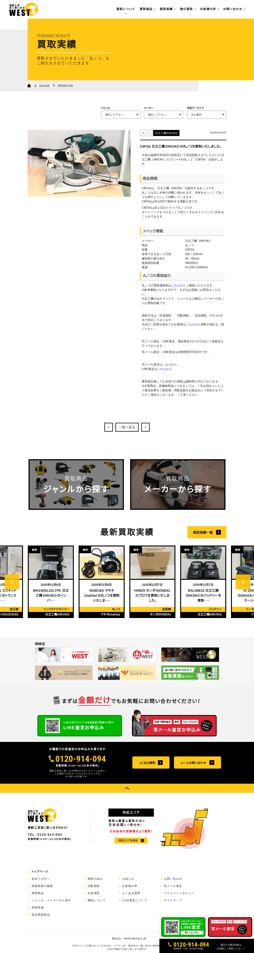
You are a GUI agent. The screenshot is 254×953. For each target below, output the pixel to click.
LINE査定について (135, 900)
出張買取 (94, 893)
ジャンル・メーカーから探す (51, 900)
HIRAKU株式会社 (133, 938)
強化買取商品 (41, 914)
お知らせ (128, 878)
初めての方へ (41, 878)
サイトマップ (173, 900)
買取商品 (146, 9)
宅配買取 (94, 885)
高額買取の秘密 (42, 885)
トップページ (40, 871)
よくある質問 (147, 763)
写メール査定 (173, 885)
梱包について (97, 900)
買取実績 (166, 9)
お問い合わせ (232, 9)
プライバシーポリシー (179, 893)
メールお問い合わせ (193, 763)
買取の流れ (95, 878)
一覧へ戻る (127, 427)
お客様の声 (208, 9)
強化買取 (186, 9)
